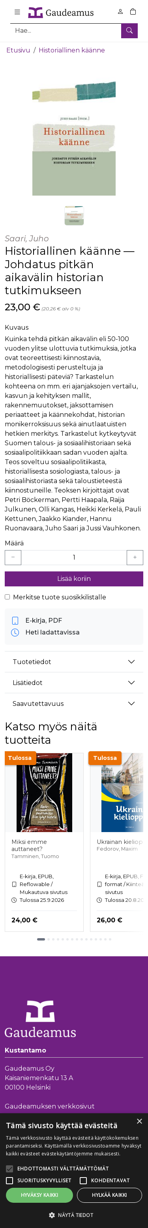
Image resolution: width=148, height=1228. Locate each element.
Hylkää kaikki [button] (109, 1195)
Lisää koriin (74, 578)
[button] (74, 1215)
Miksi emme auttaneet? (29, 845)
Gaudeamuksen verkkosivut (50, 1106)
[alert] (74, 1170)
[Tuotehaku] (74, 30)
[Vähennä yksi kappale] (13, 557)
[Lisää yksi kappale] (135, 557)
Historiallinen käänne (72, 50)
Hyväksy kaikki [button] (39, 1195)
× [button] (139, 1122)
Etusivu (18, 50)
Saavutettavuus (38, 703)
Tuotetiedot (32, 661)
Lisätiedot (28, 682)
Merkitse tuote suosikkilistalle (59, 597)
